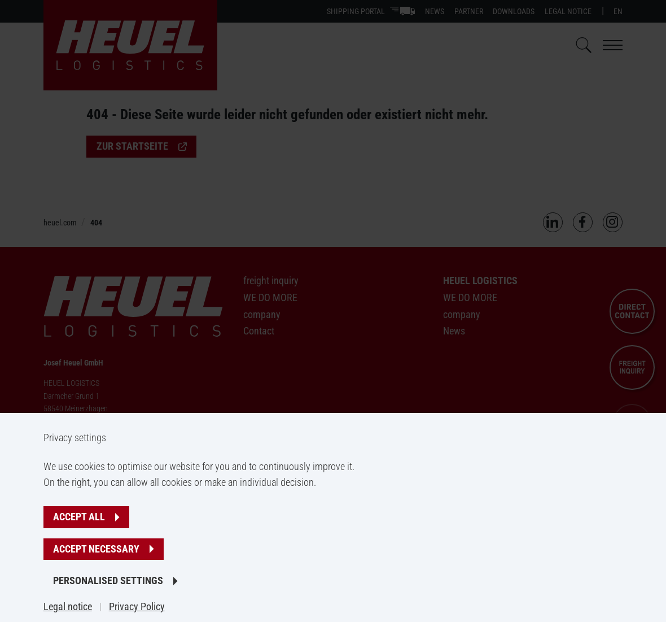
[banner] (333, 311)
